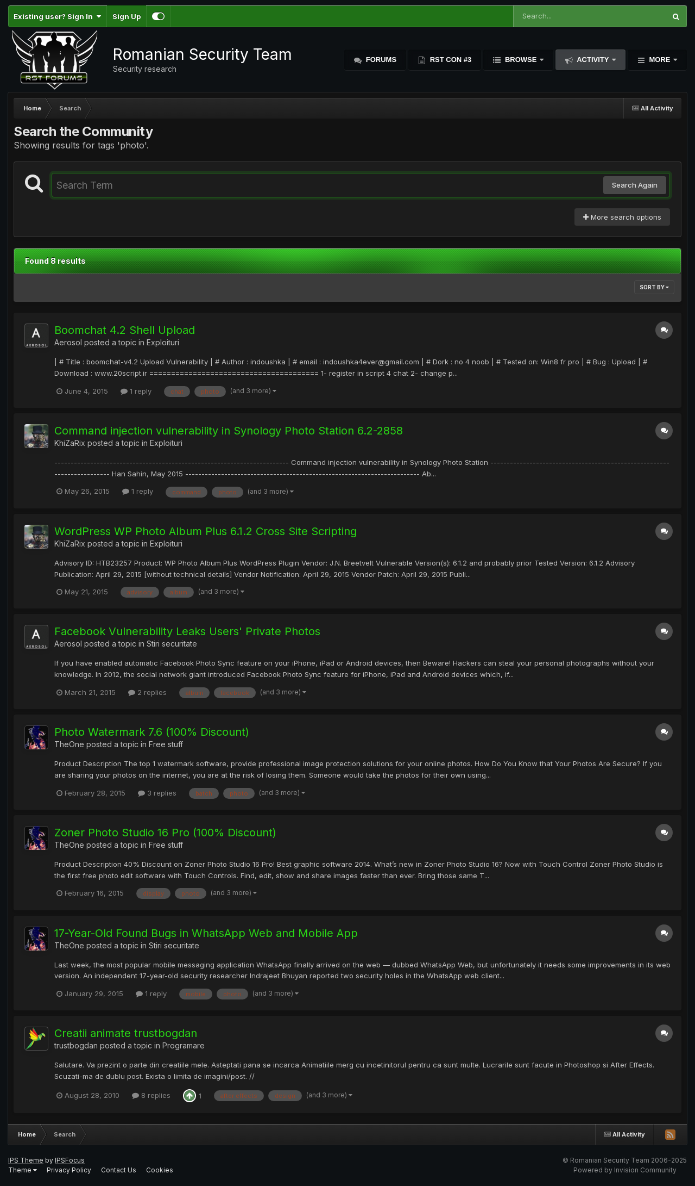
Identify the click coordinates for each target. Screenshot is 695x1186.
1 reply (136, 391)
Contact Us (118, 1170)
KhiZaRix (69, 443)
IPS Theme (25, 1160)
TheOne (69, 744)
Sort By (654, 287)
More (659, 59)
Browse (521, 59)
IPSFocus (70, 1160)
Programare (183, 1045)
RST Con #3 (449, 59)
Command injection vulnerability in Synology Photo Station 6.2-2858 (228, 430)
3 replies (157, 792)
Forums (380, 59)
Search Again (635, 185)
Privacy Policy (69, 1170)
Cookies (159, 1170)
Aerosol (68, 342)
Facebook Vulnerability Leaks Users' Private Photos (187, 631)
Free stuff (166, 744)
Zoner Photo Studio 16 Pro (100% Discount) (165, 832)
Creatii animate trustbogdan (125, 1033)
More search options (622, 217)
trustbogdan (76, 1045)
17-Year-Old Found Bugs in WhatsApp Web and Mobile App (206, 933)
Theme (22, 1170)
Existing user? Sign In (57, 16)
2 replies (147, 692)
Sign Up (126, 16)
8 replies (151, 1095)
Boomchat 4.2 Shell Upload (124, 330)
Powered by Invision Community (625, 1170)
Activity (593, 59)
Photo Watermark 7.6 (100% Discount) (151, 731)
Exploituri (163, 342)
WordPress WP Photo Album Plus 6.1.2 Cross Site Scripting (205, 531)
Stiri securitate (172, 643)
